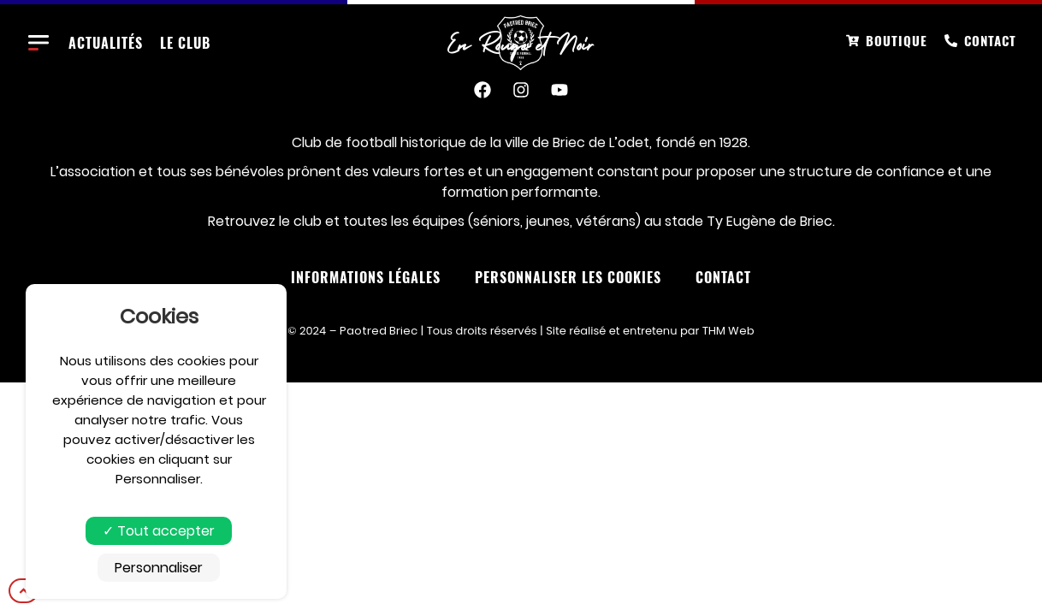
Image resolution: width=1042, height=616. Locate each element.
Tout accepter (159, 531)
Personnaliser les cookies (568, 277)
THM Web (728, 331)
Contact (723, 277)
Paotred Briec (378, 331)
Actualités (105, 43)
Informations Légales (366, 277)
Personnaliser (159, 568)
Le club (185, 43)
